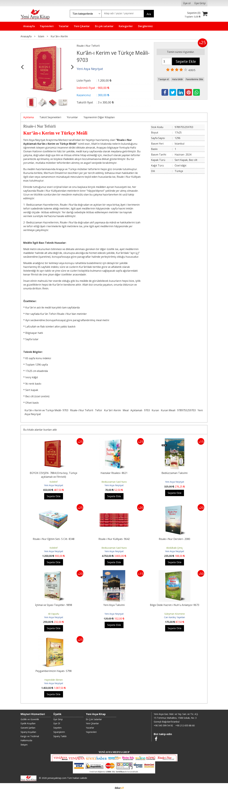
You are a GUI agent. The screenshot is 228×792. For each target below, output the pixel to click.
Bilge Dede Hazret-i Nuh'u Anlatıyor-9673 (174, 605)
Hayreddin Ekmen (53, 679)
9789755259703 (186, 410)
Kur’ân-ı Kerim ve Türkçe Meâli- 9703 (46, 410)
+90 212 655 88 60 (185, 725)
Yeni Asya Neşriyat (53, 485)
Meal (126, 410)
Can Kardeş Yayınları (174, 617)
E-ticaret (109, 787)
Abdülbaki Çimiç (174, 547)
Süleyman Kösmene (174, 613)
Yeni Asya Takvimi (114, 605)
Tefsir (98, 410)
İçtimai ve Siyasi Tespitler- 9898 (53, 605)
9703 (147, 410)
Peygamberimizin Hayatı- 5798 (53, 671)
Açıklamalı (136, 410)
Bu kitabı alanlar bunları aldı (40, 429)
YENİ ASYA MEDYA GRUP (114, 752)
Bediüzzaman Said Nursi (114, 481)
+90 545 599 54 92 (163, 725)
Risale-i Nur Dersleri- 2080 (174, 539)
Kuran (155, 410)
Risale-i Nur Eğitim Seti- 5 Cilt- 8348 (53, 539)
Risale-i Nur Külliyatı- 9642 (114, 539)
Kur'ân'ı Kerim (112, 410)
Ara (149, 14)
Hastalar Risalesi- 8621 (114, 473)
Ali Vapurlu (53, 613)
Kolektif (53, 481)
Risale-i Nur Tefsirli (81, 410)
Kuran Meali (168, 410)
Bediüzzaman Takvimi (174, 473)
